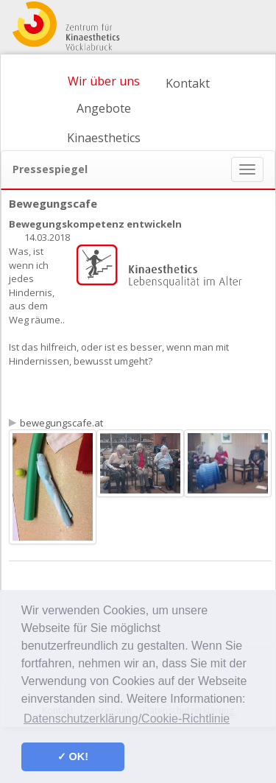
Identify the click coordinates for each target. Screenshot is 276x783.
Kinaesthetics (104, 138)
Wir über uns (104, 81)
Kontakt (188, 83)
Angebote (104, 108)
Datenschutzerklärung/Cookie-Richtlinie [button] (127, 718)
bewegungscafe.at (61, 422)
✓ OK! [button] (72, 756)
